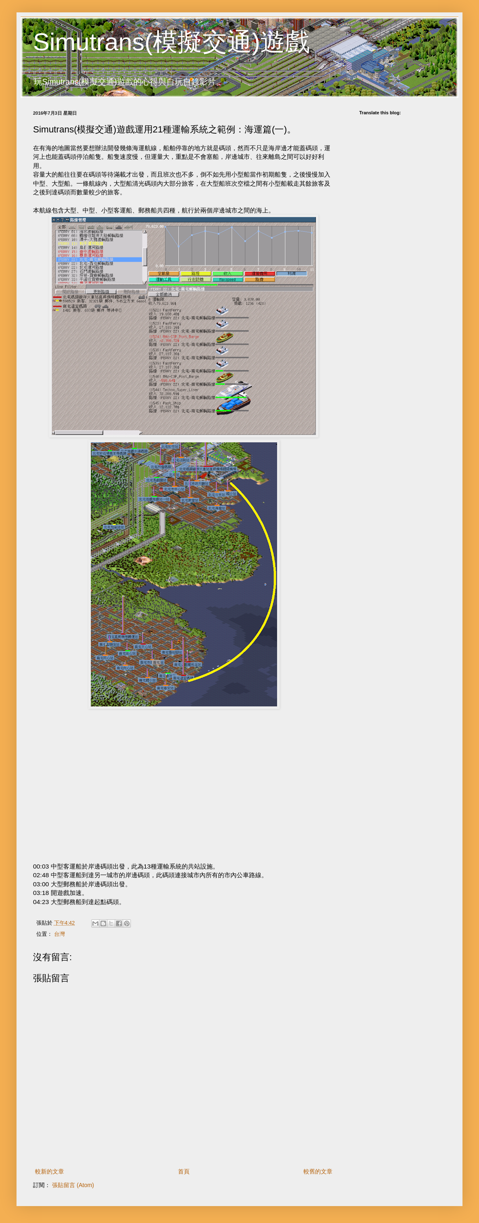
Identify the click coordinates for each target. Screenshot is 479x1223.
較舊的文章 (318, 1171)
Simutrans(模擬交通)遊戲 (171, 42)
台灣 (59, 934)
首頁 (184, 1171)
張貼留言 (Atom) (73, 1185)
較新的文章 (49, 1171)
